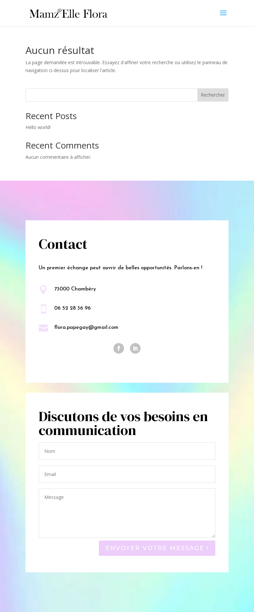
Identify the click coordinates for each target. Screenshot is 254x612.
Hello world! (38, 127)
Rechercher (213, 95)
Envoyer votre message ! (157, 548)
